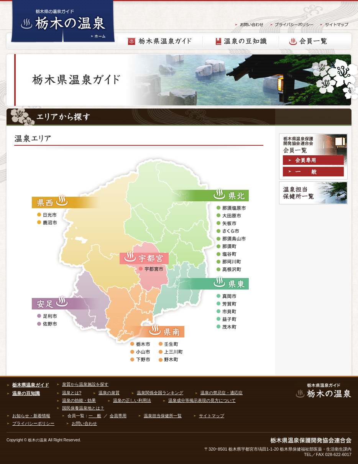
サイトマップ (211, 415)
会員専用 (314, 161)
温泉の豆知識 (241, 41)
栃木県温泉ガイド (160, 41)
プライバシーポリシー (33, 423)
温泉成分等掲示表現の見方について (202, 400)
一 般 (95, 415)
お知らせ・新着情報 (31, 415)
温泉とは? (71, 392)
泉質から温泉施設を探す (85, 384)
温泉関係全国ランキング (160, 392)
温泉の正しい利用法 (132, 400)
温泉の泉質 (109, 392)
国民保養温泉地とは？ (83, 408)
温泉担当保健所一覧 (313, 192)
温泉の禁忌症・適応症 (221, 392)
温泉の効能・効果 (79, 400)
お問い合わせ (84, 423)
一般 (314, 172)
